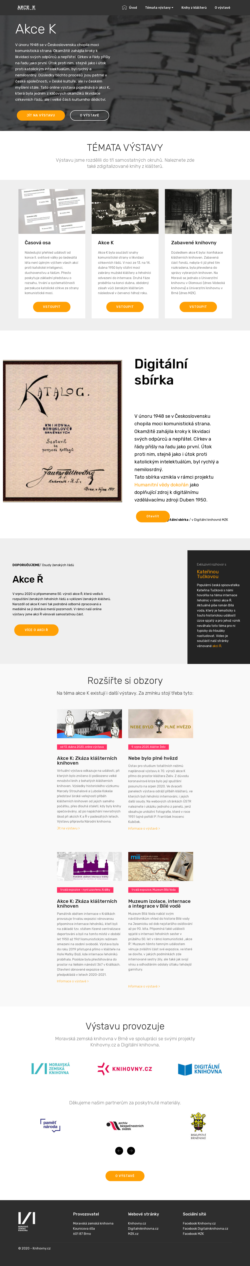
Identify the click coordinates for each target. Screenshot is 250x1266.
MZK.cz (133, 1248)
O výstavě (222, 8)
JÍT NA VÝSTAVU (41, 115)
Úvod (129, 8)
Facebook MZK (193, 1248)
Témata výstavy (158, 8)
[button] (119, 1158)
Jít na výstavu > (68, 828)
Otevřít (152, 527)
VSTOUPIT (52, 317)
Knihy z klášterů (194, 8)
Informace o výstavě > (144, 828)
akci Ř (216, 709)
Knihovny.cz (137, 1238)
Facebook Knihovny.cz (199, 1238)
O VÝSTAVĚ (89, 115)
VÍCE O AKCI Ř (36, 641)
